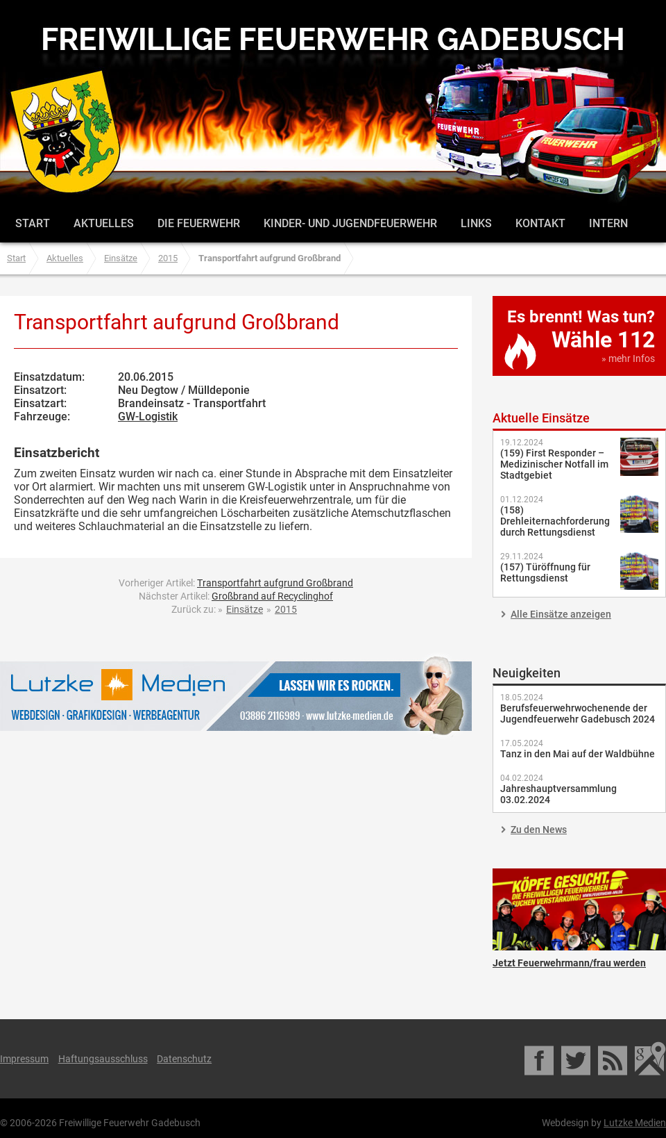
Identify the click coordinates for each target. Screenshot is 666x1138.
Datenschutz (184, 1058)
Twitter (576, 1058)
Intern (608, 223)
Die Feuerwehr (198, 223)
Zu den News (539, 829)
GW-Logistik (148, 416)
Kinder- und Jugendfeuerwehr (350, 223)
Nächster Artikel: (236, 596)
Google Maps (650, 1058)
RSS (613, 1058)
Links (476, 223)
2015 (168, 258)
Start (32, 223)
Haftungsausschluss (103, 1058)
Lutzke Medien (236, 696)
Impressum (24, 1058)
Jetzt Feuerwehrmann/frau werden (579, 909)
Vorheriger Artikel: (236, 582)
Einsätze (120, 258)
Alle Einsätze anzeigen (561, 614)
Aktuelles (104, 223)
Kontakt (540, 223)
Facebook (540, 1058)
